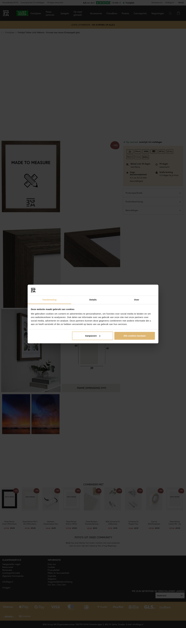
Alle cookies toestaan (135, 336)
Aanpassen (92, 336)
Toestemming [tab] (49, 299)
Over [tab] (136, 299)
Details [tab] (93, 299)
